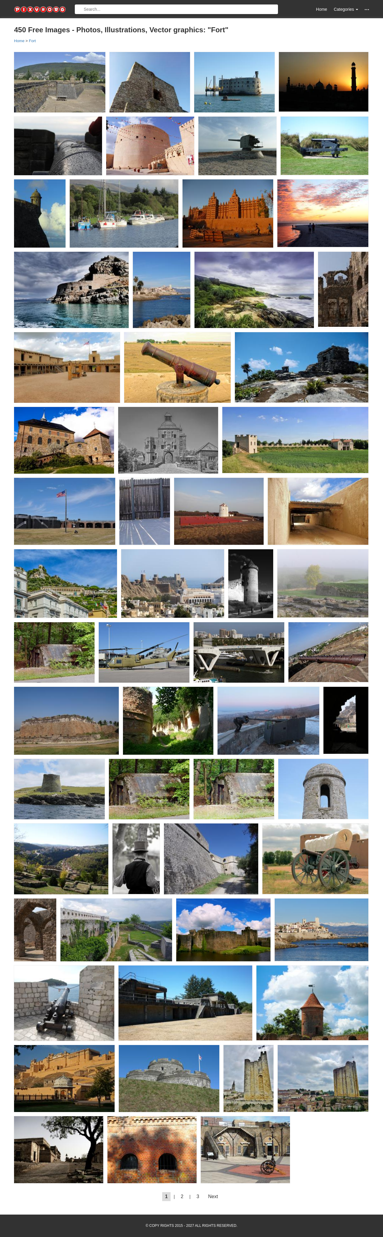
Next (213, 1196)
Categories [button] (346, 9)
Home (321, 9)
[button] (367, 9)
